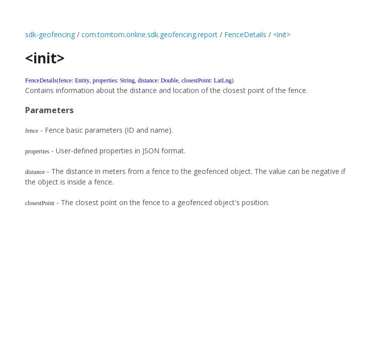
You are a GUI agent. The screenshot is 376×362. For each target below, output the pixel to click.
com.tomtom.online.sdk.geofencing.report (149, 34)
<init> (282, 34)
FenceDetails (245, 34)
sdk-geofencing (50, 34)
